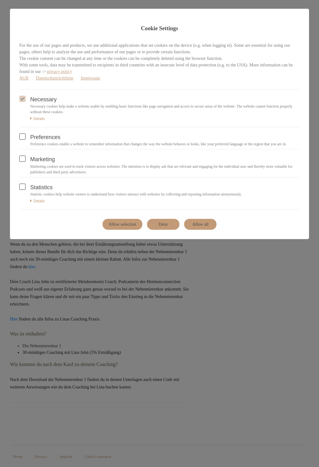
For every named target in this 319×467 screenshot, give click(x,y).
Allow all (200, 224)
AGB (24, 78)
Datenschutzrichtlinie (55, 78)
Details (37, 119)
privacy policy (59, 71)
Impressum (90, 78)
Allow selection (122, 224)
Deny (163, 224)
